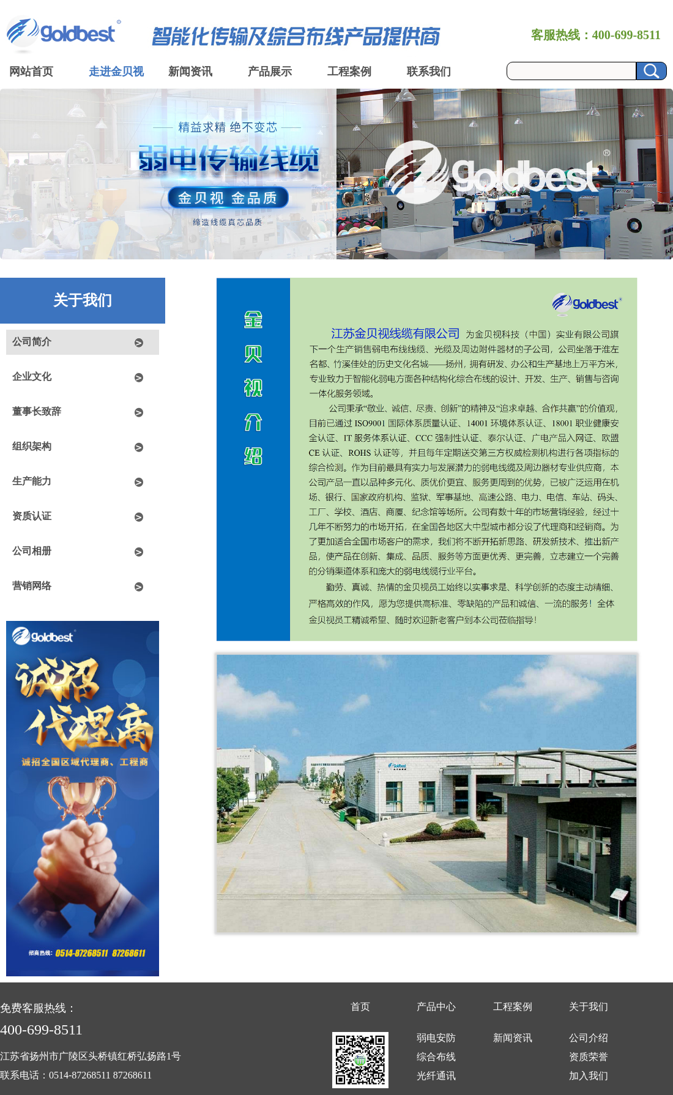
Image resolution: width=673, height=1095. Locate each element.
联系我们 (429, 71)
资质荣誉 (588, 1057)
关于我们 (588, 1006)
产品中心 (436, 1006)
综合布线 (436, 1057)
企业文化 (31, 376)
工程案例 (349, 71)
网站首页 (31, 71)
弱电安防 (436, 1038)
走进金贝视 (116, 71)
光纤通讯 (436, 1076)
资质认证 (31, 516)
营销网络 (31, 586)
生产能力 (31, 481)
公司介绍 (588, 1038)
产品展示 (270, 71)
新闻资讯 (190, 71)
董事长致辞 (36, 411)
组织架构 (31, 446)
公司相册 (31, 551)
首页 (360, 1006)
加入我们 (588, 1076)
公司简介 (31, 341)
